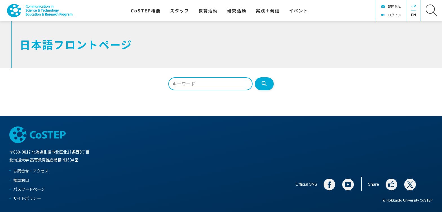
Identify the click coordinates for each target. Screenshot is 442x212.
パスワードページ (29, 189)
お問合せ (394, 6)
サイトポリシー (27, 198)
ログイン (394, 15)
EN (413, 15)
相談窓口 (21, 180)
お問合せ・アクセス (30, 171)
